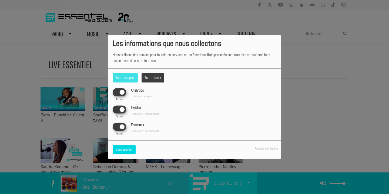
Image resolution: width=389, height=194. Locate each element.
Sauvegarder (124, 149)
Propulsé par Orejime (266, 149)
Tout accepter (125, 77)
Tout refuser (153, 77)
